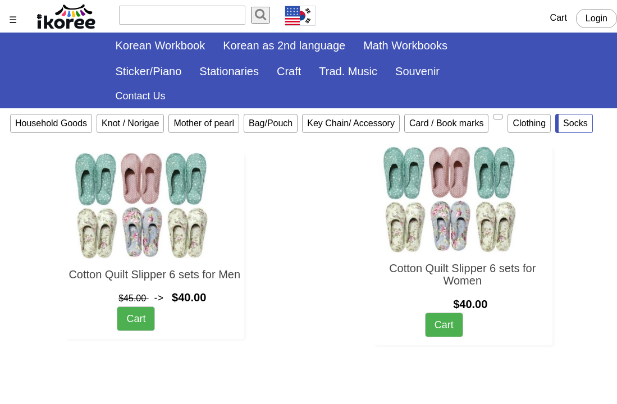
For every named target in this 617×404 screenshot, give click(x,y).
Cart (558, 17)
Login (596, 18)
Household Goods (51, 123)
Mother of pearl (203, 123)
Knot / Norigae (130, 123)
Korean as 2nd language (284, 45)
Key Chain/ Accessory (351, 123)
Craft (289, 71)
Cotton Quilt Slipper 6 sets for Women (462, 274)
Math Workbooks (405, 45)
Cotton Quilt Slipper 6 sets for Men (154, 274)
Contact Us (141, 96)
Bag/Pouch (270, 123)
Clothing (529, 123)
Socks (575, 123)
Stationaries (229, 71)
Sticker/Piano (149, 71)
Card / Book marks (446, 123)
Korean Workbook (160, 45)
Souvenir (417, 71)
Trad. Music (348, 71)
